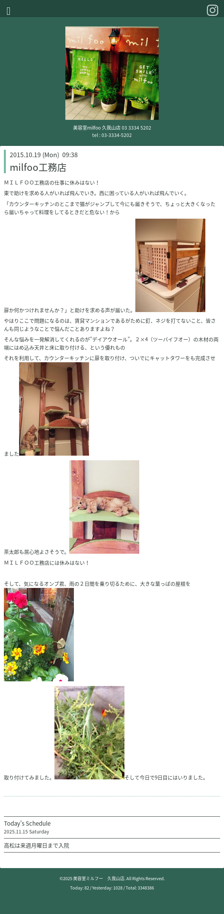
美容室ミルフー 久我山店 (98, 878)
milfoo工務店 (38, 167)
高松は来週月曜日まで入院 (36, 845)
